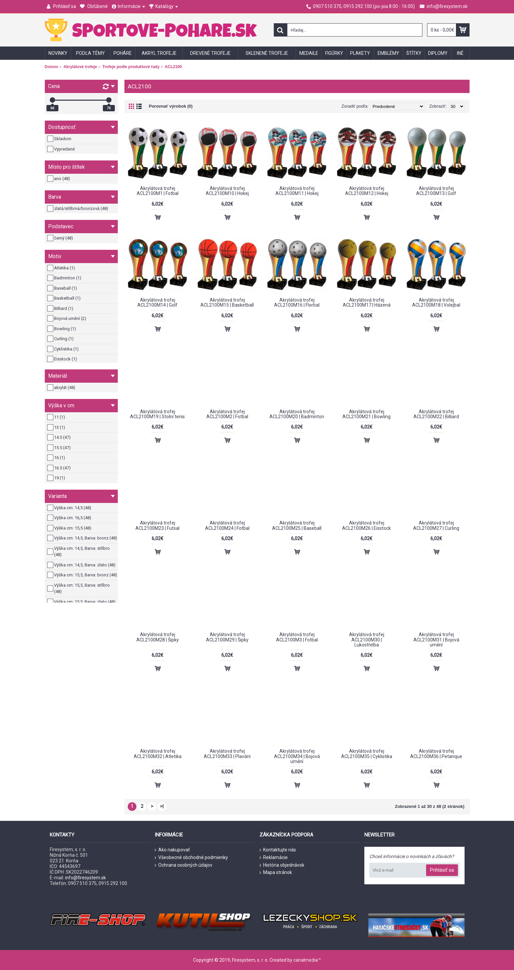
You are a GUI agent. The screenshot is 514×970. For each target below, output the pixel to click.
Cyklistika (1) (63, 349)
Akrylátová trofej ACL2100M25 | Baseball (297, 525)
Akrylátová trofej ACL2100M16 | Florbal (297, 302)
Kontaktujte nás (277, 850)
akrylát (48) (61, 387)
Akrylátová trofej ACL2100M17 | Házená (367, 302)
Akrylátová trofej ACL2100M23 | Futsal (157, 525)
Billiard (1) (60, 308)
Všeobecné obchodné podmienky (191, 857)
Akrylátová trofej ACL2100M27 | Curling (436, 525)
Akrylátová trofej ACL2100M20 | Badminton (296, 414)
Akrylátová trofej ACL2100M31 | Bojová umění (436, 639)
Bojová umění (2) (67, 318)
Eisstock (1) (62, 359)
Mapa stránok (275, 872)
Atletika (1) (61, 268)
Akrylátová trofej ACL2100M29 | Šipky (227, 637)
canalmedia (305, 960)
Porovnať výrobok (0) (171, 106)
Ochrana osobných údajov (183, 865)
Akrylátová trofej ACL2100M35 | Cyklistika (366, 753)
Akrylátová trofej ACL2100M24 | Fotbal (227, 525)
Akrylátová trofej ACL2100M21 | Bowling (366, 414)
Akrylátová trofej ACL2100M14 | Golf (157, 302)
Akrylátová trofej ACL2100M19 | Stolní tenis (157, 414)
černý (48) (60, 238)
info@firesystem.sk (85, 877)
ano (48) (59, 178)
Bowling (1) (62, 329)
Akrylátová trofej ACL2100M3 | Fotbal (297, 637)
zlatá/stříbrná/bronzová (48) (78, 208)
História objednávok (281, 865)
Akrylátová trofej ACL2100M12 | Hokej (366, 191)
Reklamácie (273, 857)
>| (162, 806)
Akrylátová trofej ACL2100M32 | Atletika (158, 753)
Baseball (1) (62, 288)
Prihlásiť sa (442, 870)
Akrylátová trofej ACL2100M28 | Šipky (157, 637)
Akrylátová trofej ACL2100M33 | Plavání (227, 753)
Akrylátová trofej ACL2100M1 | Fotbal (158, 191)
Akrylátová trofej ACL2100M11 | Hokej (297, 191)
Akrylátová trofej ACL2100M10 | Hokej (227, 191)
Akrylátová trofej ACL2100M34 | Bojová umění (297, 756)
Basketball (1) (64, 298)
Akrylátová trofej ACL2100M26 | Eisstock (366, 525)
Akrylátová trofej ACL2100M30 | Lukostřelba (366, 639)
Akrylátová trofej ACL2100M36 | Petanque (436, 753)
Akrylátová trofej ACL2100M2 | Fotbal (227, 414)
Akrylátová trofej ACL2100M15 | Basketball (227, 302)
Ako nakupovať (172, 850)
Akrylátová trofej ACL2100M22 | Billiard (436, 414)
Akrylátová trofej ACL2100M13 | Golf (436, 191)
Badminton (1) (64, 278)
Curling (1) (61, 339)
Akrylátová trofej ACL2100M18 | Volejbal (436, 302)
